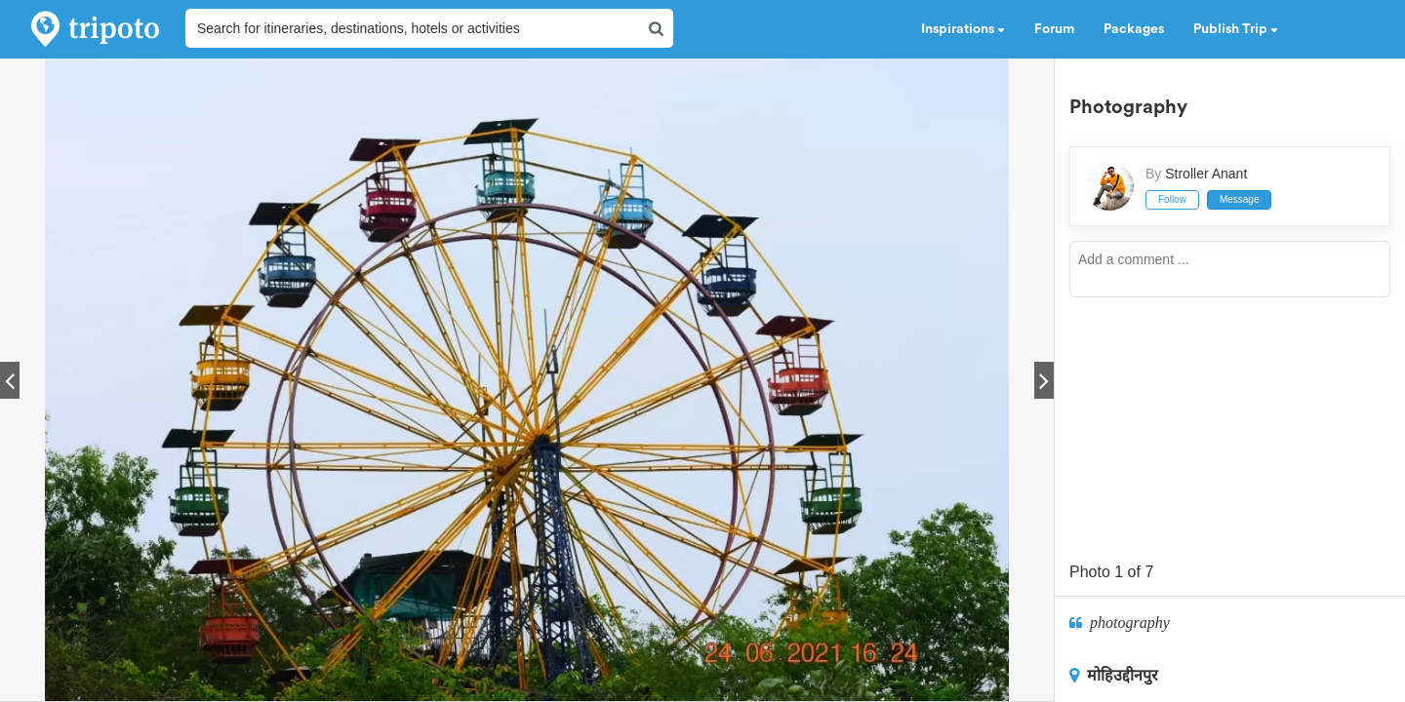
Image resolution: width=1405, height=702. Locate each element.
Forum (1054, 29)
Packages (1134, 29)
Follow (1172, 199)
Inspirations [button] (963, 29)
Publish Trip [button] (1235, 29)
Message (1240, 199)
